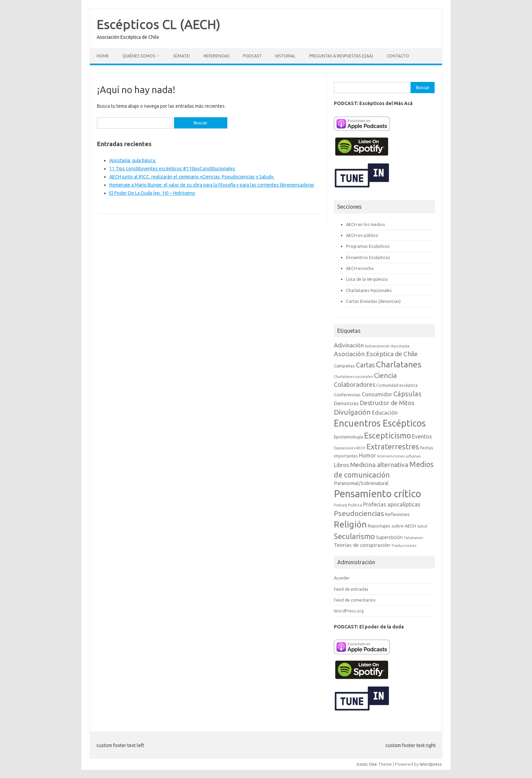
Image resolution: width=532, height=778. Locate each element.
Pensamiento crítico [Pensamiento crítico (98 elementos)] (377, 493)
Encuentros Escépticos (368, 257)
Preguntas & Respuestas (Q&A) (341, 56)
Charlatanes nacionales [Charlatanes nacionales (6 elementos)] (353, 377)
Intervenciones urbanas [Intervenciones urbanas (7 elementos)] (399, 456)
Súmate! (181, 56)
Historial (285, 56)
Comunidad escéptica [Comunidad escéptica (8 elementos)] (397, 385)
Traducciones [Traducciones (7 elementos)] (403, 545)
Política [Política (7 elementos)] (355, 505)
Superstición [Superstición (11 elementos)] (389, 537)
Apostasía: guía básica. (132, 160)
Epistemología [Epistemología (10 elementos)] (348, 436)
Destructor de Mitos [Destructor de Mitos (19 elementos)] (387, 402)
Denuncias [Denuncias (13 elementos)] (346, 403)
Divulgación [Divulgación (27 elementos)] (352, 412)
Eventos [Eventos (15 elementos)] (422, 436)
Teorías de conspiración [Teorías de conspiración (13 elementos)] (362, 545)
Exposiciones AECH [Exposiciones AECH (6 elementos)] (349, 448)
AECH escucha (360, 268)
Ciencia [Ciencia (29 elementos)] (385, 375)
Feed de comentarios (355, 600)
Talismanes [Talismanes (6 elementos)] (413, 538)
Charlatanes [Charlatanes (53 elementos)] (398, 364)
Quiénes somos (138, 56)
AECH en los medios (365, 224)
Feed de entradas (351, 589)
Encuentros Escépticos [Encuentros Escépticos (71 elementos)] (380, 423)
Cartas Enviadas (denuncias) (373, 301)
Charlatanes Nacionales (369, 290)
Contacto (398, 56)
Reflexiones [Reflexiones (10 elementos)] (397, 514)
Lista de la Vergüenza (366, 279)
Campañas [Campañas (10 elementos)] (344, 365)
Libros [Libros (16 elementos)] (341, 465)
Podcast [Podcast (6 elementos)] (340, 505)
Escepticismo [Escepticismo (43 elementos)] (387, 435)
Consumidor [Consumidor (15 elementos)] (377, 394)
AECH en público (362, 235)
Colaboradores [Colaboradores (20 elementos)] (354, 384)
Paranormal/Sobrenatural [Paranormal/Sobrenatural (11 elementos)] (361, 483)
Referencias (216, 56)
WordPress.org (349, 610)
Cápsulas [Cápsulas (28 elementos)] (407, 394)
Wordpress (431, 764)
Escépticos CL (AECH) (159, 24)
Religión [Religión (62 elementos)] (350, 524)
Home (103, 56)
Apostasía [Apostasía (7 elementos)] (400, 346)
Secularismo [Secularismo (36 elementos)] (354, 536)
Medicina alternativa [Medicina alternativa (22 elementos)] (379, 464)
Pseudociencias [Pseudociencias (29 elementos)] (359, 513)
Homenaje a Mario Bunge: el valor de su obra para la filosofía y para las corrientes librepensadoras (211, 185)
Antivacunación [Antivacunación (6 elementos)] (377, 346)
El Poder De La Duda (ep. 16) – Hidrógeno (152, 193)
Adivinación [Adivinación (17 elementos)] (349, 345)
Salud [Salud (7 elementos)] (422, 526)
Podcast (252, 56)
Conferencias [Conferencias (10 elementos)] (347, 394)
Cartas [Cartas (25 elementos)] (365, 365)
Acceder (342, 577)
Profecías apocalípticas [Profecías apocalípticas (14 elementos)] (391, 504)
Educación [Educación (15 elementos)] (385, 413)
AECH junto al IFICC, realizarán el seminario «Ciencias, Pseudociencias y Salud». (191, 176)
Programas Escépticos (368, 246)
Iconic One (367, 764)
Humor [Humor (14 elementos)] (367, 455)
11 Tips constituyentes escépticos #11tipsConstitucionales (172, 168)
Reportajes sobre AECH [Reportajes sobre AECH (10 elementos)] (392, 526)
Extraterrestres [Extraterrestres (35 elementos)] (392, 446)
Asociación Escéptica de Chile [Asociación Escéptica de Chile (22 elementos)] (376, 354)
